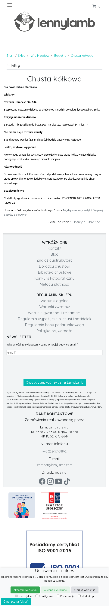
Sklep (21, 55)
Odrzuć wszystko (84, 590)
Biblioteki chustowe (54, 272)
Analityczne (44, 596)
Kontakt (54, 248)
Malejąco (94, 222)
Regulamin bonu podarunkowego (54, 324)
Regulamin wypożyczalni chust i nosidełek (54, 318)
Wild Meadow (40, 55)
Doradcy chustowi (54, 266)
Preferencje (65, 596)
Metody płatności (55, 284)
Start (10, 55)
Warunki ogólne (54, 300)
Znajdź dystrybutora (54, 260)
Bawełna (60, 55)
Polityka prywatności (54, 330)
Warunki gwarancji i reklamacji (54, 312)
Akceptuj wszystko (25, 590)
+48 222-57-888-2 (54, 451)
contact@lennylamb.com (54, 465)
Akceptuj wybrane (55, 590)
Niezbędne (23, 596)
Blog (55, 254)
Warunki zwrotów (54, 306)
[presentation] (35, 367)
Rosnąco (79, 222)
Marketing (86, 596)
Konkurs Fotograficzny (54, 278)
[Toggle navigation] (30, 5)
